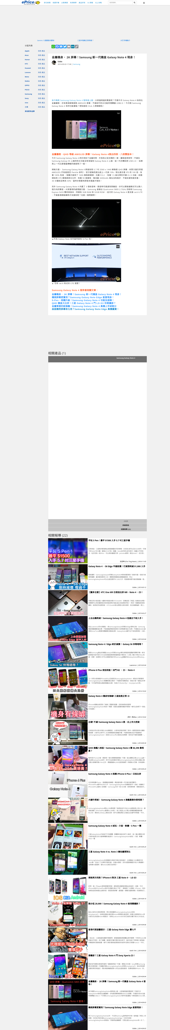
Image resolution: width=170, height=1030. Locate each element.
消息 (39, 51)
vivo (26, 102)
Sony (27, 98)
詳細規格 (126, 525)
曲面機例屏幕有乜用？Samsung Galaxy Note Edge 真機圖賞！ (85, 309)
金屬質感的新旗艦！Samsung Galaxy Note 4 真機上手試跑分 (84, 306)
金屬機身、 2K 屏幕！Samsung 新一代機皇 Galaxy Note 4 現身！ (87, 294)
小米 (26, 107)
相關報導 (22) (126, 529)
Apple (27, 51)
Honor (27, 59)
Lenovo (28, 72)
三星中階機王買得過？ (85, 40)
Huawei (28, 68)
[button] (144, 3)
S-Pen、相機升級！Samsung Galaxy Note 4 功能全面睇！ (83, 300)
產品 (43, 51)
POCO (27, 90)
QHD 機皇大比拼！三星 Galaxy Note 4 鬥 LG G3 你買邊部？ (84, 303)
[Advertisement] (97, 82)
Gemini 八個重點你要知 (45, 40)
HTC (26, 64)
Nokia (27, 81)
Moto (27, 77)
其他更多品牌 (30, 111)
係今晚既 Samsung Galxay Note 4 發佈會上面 (72, 100)
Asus (27, 55)
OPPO (27, 85)
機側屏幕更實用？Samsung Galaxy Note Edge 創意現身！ (83, 297)
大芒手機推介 (125, 40)
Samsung (28, 94)
